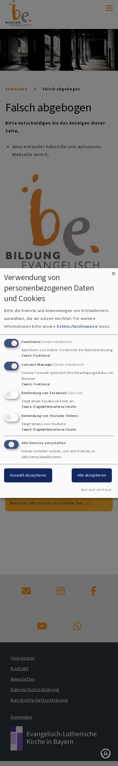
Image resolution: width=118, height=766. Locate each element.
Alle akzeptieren (92, 475)
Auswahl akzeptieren (28, 475)
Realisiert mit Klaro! (96, 490)
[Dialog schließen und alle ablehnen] (113, 271)
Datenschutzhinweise (77, 326)
